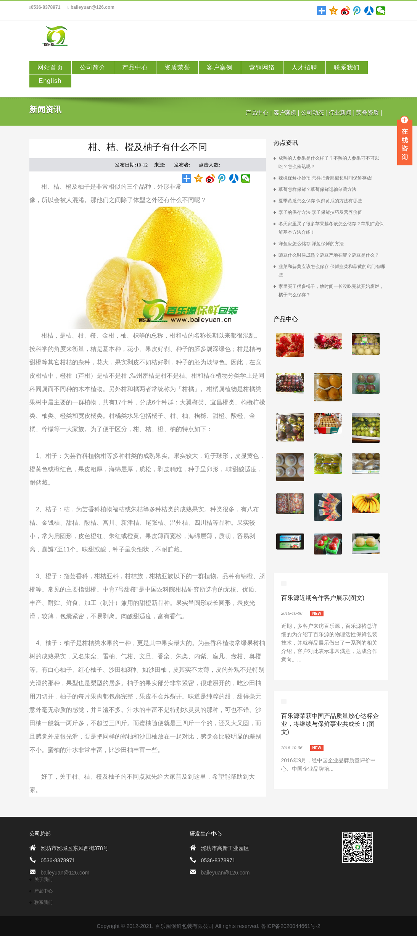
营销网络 (262, 67)
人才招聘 (304, 67)
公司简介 (93, 67)
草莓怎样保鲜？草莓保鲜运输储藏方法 (317, 189)
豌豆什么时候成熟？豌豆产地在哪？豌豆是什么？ (329, 255)
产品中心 (135, 67)
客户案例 (220, 67)
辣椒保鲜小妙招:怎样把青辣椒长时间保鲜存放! (326, 178)
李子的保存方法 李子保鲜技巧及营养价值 (320, 212)
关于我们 (43, 879)
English (50, 81)
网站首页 (50, 67)
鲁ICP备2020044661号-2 (290, 926)
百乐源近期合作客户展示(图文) (323, 598)
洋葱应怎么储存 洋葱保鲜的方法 (311, 243)
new (316, 613)
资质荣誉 (177, 67)
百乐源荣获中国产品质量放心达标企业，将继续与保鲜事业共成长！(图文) (330, 724)
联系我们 (347, 67)
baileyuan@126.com (91, 7)
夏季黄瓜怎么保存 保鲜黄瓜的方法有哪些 (320, 201)
